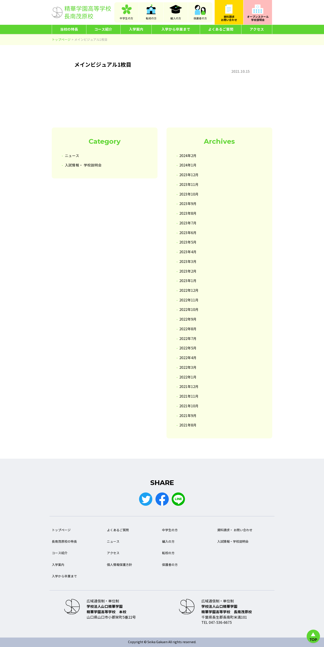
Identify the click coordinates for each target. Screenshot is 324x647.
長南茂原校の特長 (64, 542)
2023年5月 (188, 242)
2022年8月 (188, 329)
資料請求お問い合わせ (229, 18)
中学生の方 (126, 18)
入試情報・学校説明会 (233, 542)
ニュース (72, 156)
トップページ (61, 530)
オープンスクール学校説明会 (258, 18)
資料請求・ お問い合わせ (234, 530)
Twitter (145, 499)
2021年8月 (188, 425)
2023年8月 (188, 213)
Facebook (162, 499)
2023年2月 (188, 271)
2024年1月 (188, 165)
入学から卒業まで (175, 29)
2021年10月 (189, 406)
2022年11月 (189, 300)
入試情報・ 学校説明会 (83, 165)
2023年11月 (189, 184)
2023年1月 (188, 281)
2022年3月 (188, 367)
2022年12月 (189, 290)
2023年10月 (189, 194)
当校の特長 (69, 29)
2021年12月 (189, 387)
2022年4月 (188, 358)
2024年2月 (188, 156)
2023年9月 (188, 204)
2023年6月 (188, 233)
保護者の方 (200, 18)
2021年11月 (189, 396)
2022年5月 (188, 348)
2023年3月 (188, 262)
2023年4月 (188, 252)
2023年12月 (189, 175)
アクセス (257, 29)
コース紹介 (103, 29)
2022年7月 (188, 339)
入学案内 (136, 29)
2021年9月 (188, 416)
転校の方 (151, 18)
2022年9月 (188, 319)
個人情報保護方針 (119, 565)
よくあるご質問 (220, 29)
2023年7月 (188, 223)
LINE (178, 499)
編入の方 (175, 18)
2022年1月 (188, 377)
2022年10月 (189, 310)
